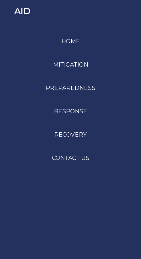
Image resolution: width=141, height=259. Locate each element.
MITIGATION (70, 64)
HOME (70, 41)
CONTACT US (70, 158)
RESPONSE (70, 111)
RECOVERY (70, 134)
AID (22, 11)
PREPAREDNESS (70, 88)
